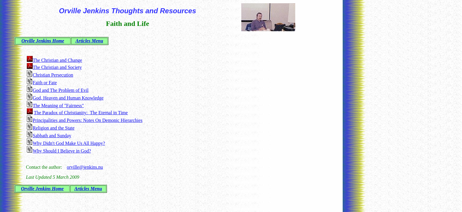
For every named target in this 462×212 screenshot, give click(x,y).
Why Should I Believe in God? (62, 150)
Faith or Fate (45, 82)
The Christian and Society (57, 67)
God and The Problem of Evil (60, 90)
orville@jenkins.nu (85, 167)
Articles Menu (89, 40)
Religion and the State (54, 127)
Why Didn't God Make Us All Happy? (69, 143)
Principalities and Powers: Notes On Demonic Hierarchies (87, 120)
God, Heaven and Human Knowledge (68, 97)
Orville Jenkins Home (43, 40)
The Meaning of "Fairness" (58, 105)
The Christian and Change (57, 60)
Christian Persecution (53, 74)
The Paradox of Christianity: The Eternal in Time (81, 112)
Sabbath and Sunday (52, 135)
